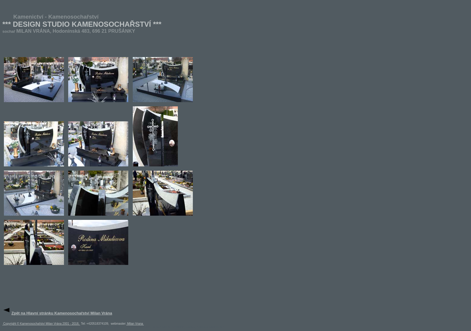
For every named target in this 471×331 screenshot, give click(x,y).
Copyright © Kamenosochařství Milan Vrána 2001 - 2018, (41, 323)
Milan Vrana (135, 323)
